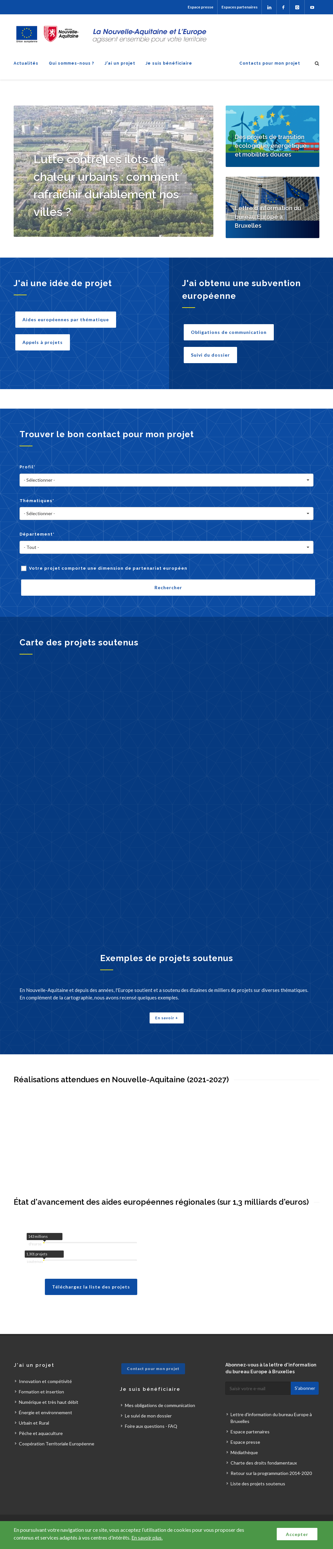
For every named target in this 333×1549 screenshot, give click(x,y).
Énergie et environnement (45, 1392)
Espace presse (200, 7)
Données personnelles (246, 1511)
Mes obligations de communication (160, 1385)
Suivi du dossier (210, 355)
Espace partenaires (250, 1411)
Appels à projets (42, 342)
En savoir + (166, 1017)
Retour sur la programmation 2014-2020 (271, 1452)
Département (37, 534)
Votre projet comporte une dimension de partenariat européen (108, 568)
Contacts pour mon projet (269, 63)
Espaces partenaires (239, 7)
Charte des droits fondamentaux (264, 1442)
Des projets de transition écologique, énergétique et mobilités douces (271, 145)
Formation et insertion (41, 1371)
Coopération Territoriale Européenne (56, 1423)
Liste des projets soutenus (258, 1463)
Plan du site (96, 1511)
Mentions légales (133, 1511)
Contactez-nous (60, 1511)
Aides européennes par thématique (65, 319)
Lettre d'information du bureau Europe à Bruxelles (268, 217)
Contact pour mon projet (153, 1348)
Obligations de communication (229, 332)
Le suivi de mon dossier (148, 1395)
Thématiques (37, 500)
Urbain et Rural (34, 1402)
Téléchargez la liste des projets (91, 1266)
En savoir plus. (147, 1537)
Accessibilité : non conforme (187, 1511)
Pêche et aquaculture (41, 1413)
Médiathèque (244, 1432)
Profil (27, 466)
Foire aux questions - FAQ (151, 1405)
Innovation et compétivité (45, 1361)
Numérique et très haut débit (48, 1381)
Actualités (26, 63)
